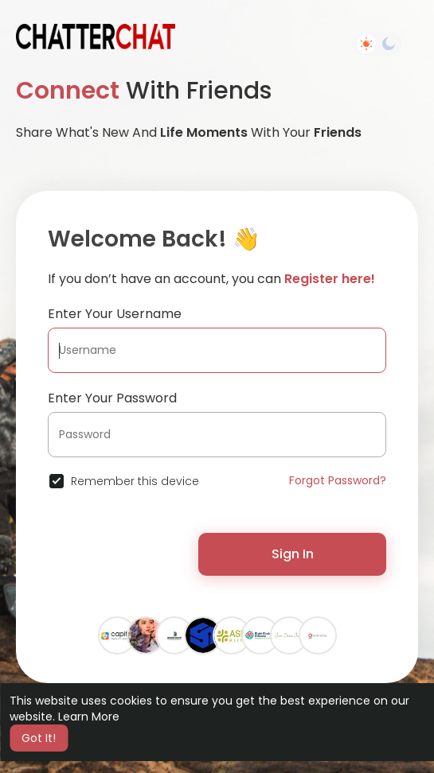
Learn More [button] (88, 716)
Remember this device (135, 481)
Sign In (293, 554)
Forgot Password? (337, 480)
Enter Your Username (115, 314)
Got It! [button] (39, 738)
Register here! (329, 279)
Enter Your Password (112, 398)
